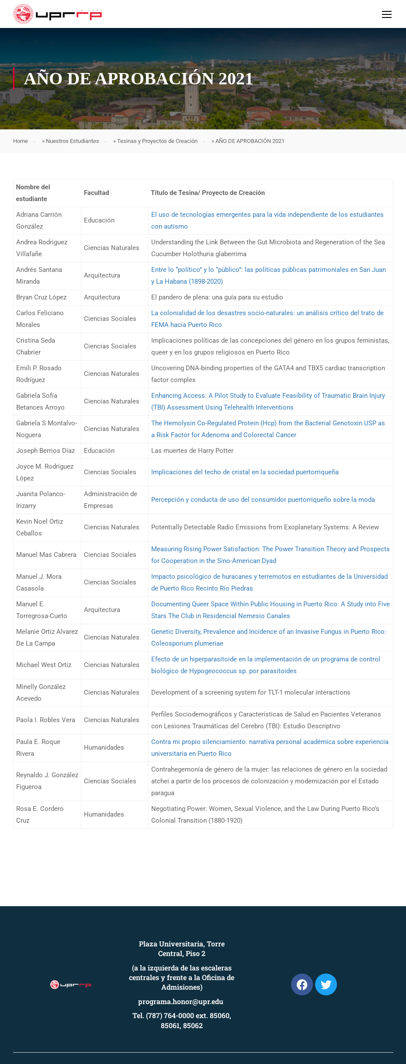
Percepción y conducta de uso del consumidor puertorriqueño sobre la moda (263, 500)
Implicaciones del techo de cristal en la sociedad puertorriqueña (245, 472)
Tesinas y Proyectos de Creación (157, 141)
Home (20, 141)
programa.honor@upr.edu (180, 1001)
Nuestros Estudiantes (72, 141)
